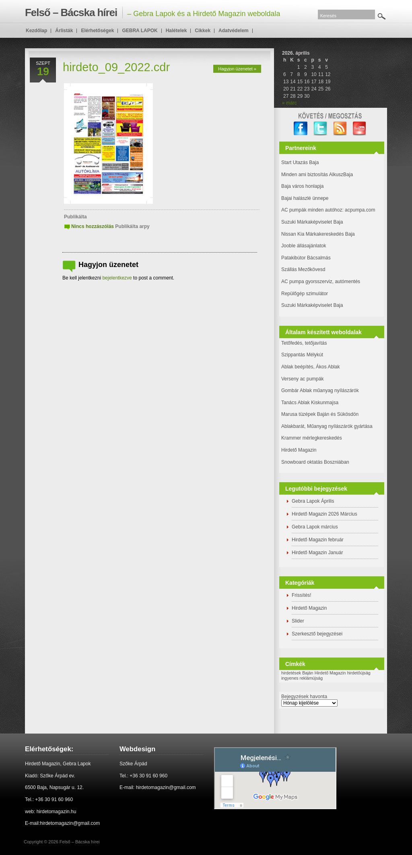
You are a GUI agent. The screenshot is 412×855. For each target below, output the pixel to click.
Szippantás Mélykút (302, 355)
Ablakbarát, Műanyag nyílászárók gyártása (327, 426)
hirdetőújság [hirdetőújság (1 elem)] (359, 672)
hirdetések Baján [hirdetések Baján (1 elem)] (297, 672)
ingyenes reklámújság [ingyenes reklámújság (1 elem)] (302, 678)
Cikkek (202, 30)
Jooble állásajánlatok (303, 246)
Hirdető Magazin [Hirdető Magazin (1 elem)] (330, 672)
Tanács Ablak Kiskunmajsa (309, 402)
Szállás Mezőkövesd (303, 269)
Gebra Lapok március (315, 527)
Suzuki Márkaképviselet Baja (312, 222)
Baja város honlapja (302, 186)
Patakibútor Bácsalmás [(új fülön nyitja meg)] (306, 258)
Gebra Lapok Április (313, 501)
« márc (289, 103)
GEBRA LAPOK (139, 30)
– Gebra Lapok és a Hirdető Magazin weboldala (152, 12)
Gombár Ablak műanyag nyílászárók (320, 390)
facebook (301, 128)
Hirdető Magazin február (318, 540)
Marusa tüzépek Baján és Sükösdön (319, 414)
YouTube (360, 128)
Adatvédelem (233, 30)
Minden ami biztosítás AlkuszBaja (317, 174)
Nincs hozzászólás (92, 226)
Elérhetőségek (97, 30)
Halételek (176, 30)
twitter (320, 128)
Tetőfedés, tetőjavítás (304, 343)
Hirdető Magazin (298, 450)
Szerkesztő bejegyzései (317, 634)
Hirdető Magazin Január (317, 552)
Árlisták (64, 30)
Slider (298, 621)
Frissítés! (301, 595)
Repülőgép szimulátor (304, 293)
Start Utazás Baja (300, 162)
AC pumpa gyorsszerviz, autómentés (320, 281)
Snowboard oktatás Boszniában (315, 462)
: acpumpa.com (358, 210)
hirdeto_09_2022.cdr (116, 67)
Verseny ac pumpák (303, 379)
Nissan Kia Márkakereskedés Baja (318, 234)
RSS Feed (340, 128)
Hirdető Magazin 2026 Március (324, 514)
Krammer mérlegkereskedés (311, 438)
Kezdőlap (36, 30)
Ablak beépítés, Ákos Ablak (310, 367)
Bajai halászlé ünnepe (304, 198)
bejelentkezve (117, 278)
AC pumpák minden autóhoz (311, 210)
